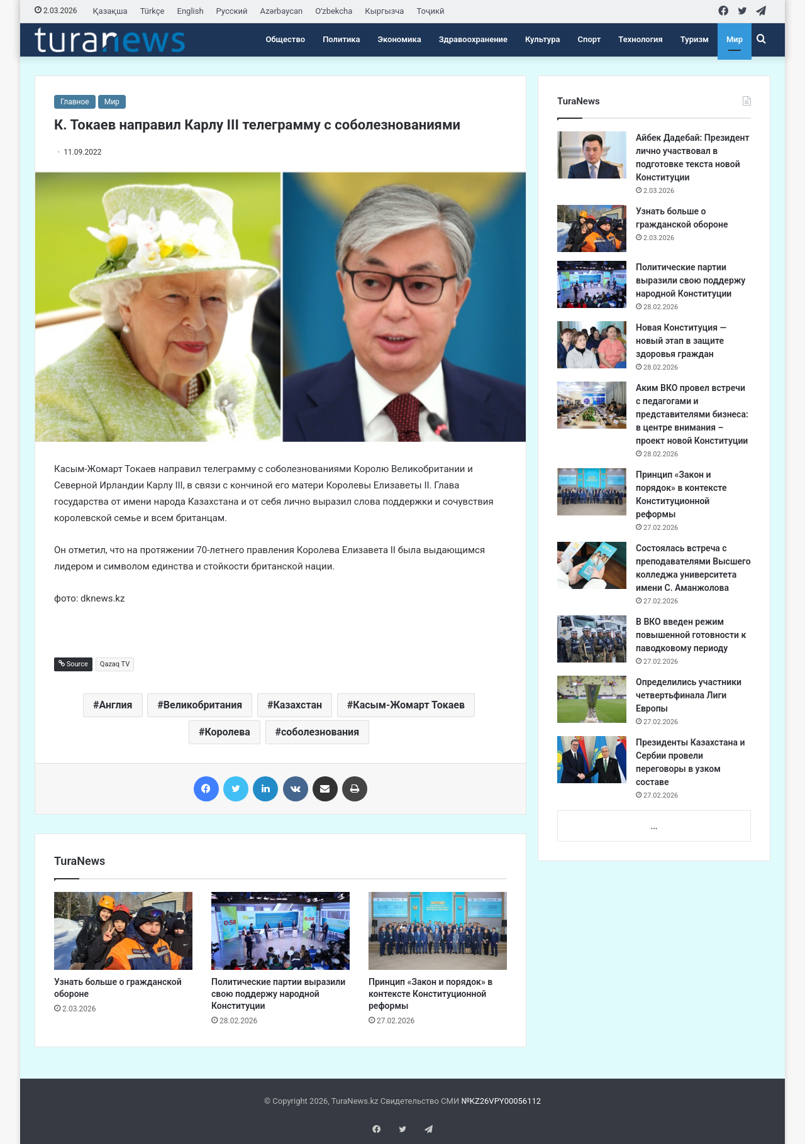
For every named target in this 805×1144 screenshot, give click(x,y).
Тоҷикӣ (430, 11)
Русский (232, 11)
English (190, 11)
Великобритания (203, 705)
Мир (734, 39)
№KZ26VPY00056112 (501, 1101)
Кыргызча (384, 11)
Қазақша (110, 11)
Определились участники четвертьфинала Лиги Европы (688, 695)
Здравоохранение (473, 39)
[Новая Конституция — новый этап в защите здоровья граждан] (591, 344)
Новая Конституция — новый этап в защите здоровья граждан (681, 340)
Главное (74, 101)
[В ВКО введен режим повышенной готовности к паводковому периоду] (591, 639)
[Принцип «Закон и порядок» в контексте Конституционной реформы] (438, 931)
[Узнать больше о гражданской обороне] (123, 931)
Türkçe (152, 11)
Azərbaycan (281, 11)
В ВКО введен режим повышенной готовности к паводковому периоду (691, 635)
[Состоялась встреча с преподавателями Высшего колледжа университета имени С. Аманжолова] (591, 565)
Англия (116, 705)
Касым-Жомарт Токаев (409, 705)
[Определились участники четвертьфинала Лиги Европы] (591, 699)
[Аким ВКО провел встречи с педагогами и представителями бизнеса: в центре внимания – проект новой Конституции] (591, 405)
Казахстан (297, 705)
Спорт (589, 39)
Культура (542, 39)
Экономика (399, 39)
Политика (341, 39)
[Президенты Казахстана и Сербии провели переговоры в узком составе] (591, 759)
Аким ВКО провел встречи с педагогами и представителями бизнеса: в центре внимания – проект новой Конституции (692, 414)
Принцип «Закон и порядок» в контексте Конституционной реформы (430, 994)
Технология (640, 39)
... (653, 826)
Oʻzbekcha (333, 11)
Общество (285, 39)
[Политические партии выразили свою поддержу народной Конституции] (280, 931)
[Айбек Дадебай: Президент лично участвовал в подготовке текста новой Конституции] (591, 155)
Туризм (694, 39)
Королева (227, 732)
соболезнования (320, 732)
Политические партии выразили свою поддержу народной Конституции (278, 994)
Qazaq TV (115, 664)
